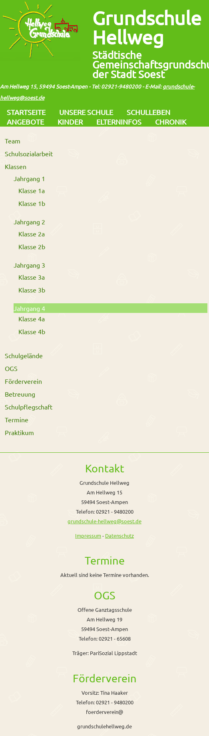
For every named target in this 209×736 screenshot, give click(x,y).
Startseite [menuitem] (26, 112)
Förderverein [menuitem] (23, 381)
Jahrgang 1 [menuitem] (29, 178)
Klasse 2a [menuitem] (31, 234)
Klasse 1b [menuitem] (31, 203)
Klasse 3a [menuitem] (31, 277)
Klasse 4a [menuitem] (31, 319)
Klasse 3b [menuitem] (31, 290)
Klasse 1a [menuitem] (31, 190)
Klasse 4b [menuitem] (31, 331)
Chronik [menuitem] (170, 121)
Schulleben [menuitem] (148, 112)
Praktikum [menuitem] (19, 432)
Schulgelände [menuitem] (24, 355)
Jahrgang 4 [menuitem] (29, 308)
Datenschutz (119, 535)
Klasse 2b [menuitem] (31, 246)
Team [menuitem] (12, 141)
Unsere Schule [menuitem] (86, 112)
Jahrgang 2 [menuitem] (29, 222)
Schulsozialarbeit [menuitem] (29, 153)
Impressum (88, 535)
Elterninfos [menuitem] (118, 121)
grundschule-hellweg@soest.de (104, 521)
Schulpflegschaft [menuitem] (28, 407)
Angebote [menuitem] (25, 121)
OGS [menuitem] (11, 368)
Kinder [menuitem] (70, 121)
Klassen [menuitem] (15, 166)
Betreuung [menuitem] (20, 394)
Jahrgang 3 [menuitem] (29, 265)
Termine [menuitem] (16, 419)
